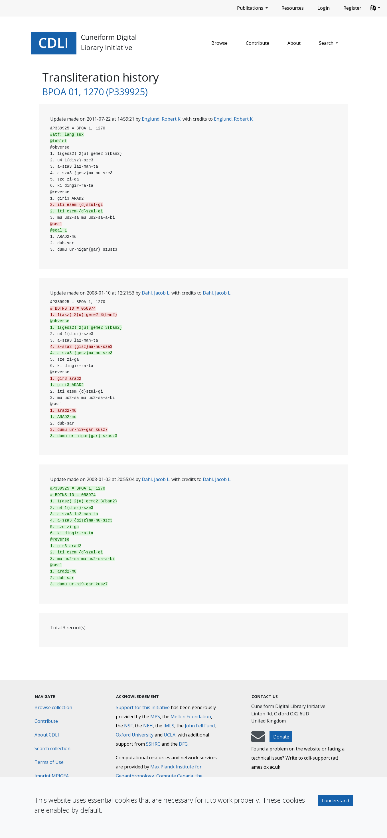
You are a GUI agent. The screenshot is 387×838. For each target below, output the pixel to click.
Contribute (257, 43)
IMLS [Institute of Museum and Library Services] (168, 726)
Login (323, 8)
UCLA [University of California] (169, 735)
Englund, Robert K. (161, 119)
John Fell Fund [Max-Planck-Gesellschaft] (200, 726)
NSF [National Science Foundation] (128, 726)
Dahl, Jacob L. (156, 293)
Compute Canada (174, 776)
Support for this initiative (143, 707)
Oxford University (134, 735)
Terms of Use (49, 762)
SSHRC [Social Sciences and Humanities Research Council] (153, 744)
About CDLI (47, 735)
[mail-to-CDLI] (258, 739)
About (294, 43)
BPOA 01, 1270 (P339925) (95, 92)
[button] (375, 8)
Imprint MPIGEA (52, 776)
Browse (219, 43)
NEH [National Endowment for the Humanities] (148, 726)
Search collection (52, 748)
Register (352, 8)
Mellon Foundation (191, 716)
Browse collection (53, 707)
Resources (292, 8)
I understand (335, 801)
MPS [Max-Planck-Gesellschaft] (155, 716)
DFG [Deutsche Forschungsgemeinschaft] (183, 744)
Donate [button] (281, 737)
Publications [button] (250, 8)
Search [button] (327, 43)
